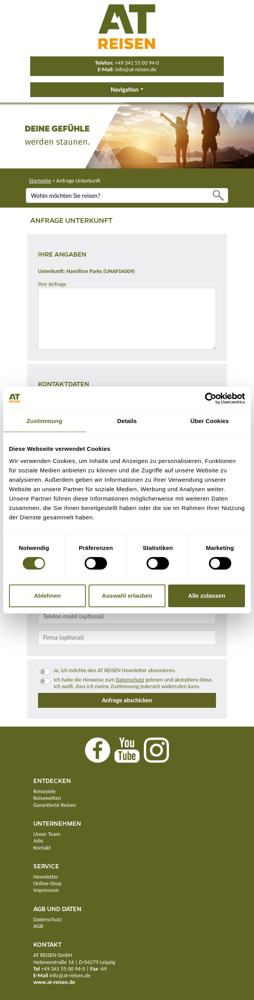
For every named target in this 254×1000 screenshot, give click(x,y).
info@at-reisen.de (135, 69)
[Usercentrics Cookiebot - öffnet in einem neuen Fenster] (210, 398)
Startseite (40, 180)
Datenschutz (130, 679)
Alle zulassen (206, 595)
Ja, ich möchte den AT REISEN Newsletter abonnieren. (115, 670)
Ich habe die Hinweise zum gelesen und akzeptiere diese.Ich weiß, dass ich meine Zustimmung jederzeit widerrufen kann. (133, 683)
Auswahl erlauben (127, 595)
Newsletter (45, 876)
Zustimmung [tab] (44, 421)
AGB (38, 925)
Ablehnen (47, 595)
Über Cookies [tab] (209, 421)
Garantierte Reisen (54, 804)
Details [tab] (127, 421)
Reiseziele (44, 791)
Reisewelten (47, 797)
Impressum (46, 889)
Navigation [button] (124, 89)
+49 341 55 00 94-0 (137, 62)
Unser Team (46, 833)
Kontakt (42, 847)
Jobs (38, 840)
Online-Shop (47, 883)
